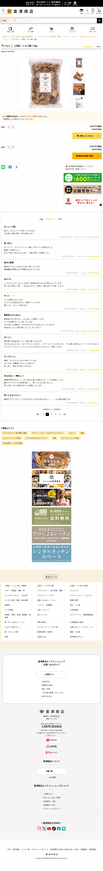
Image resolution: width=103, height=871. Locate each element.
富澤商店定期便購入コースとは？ (79, 166)
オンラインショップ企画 (11, 438)
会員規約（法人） (49, 805)
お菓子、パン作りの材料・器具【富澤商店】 (18, 37)
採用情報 (92, 849)
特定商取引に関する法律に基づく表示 (64, 849)
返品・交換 (45, 689)
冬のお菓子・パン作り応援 (12, 443)
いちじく (6, 39)
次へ (65, 414)
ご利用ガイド (47, 794)
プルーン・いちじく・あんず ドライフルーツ (80, 37)
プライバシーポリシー (50, 809)
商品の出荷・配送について (75, 169)
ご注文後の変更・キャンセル (51, 693)
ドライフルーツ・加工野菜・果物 (48, 37)
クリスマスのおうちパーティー (36, 438)
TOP (9, 849)
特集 (82, 433)
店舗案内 (83, 849)
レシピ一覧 (25, 849)
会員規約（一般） (49, 801)
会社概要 (51, 777)
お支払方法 (45, 681)
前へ (38, 414)
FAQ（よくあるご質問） (51, 798)
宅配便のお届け (46, 685)
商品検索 (16, 849)
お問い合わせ (46, 696)
